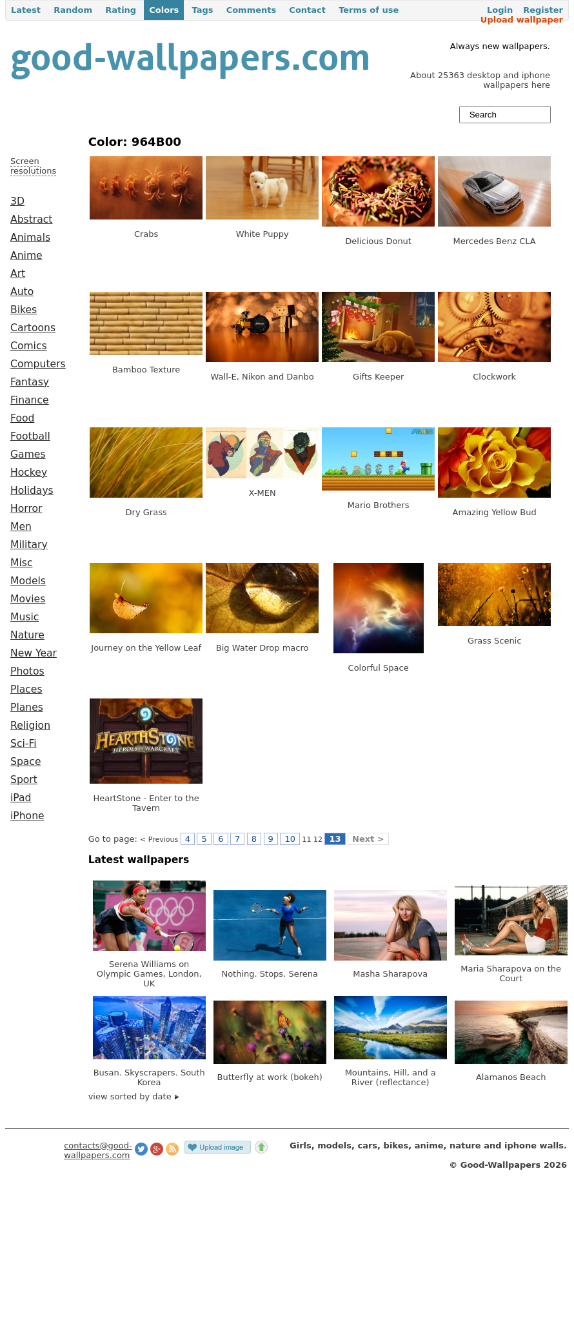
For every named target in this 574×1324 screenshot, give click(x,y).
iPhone (27, 816)
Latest (26, 10)
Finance (29, 400)
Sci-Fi (23, 743)
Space (25, 762)
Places (26, 689)
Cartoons (32, 328)
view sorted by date (133, 1096)
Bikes (23, 310)
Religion (30, 725)
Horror (26, 508)
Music (24, 617)
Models (28, 581)
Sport (23, 780)
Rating (120, 10)
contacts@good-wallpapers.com (98, 1150)
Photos (27, 671)
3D (17, 201)
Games (28, 454)
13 (335, 839)
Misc (21, 563)
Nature (27, 635)
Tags (202, 10)
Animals (30, 237)
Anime (26, 255)
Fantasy (29, 382)
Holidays (32, 490)
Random (73, 10)
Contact (307, 10)
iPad (21, 798)
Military (29, 545)
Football (30, 436)
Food (22, 418)
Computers (38, 364)
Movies (27, 599)
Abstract (31, 219)
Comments (251, 10)
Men (21, 527)
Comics (28, 346)
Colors (164, 10)
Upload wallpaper (521, 20)
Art (17, 274)
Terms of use (369, 10)
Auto (22, 292)
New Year (33, 653)
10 (289, 839)
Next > (368, 839)
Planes (26, 707)
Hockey (28, 472)
